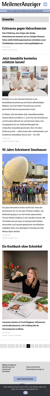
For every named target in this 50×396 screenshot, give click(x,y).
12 (36, 346)
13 (40, 346)
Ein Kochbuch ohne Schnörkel (22, 246)
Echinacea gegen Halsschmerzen (24, 28)
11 (32, 346)
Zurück (11, 346)
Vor (45, 346)
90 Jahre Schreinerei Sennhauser (24, 150)
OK (25, 393)
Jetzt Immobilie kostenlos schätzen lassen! (19, 60)
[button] (45, 4)
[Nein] (46, 390)
